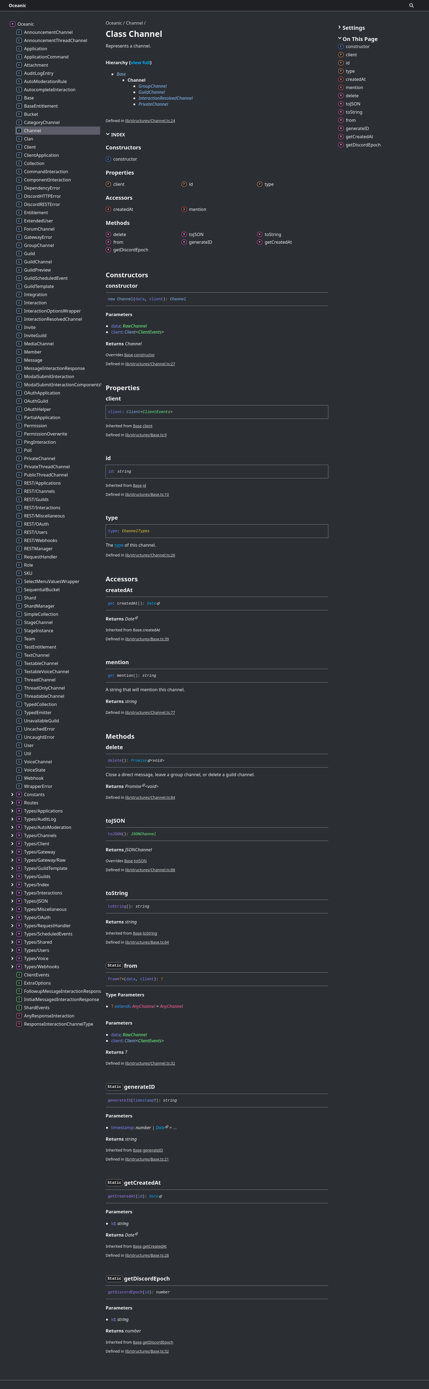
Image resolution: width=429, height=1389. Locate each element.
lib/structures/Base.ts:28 (147, 1255)
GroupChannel (152, 86)
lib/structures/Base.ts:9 (146, 434)
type (118, 545)
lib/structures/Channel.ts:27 (150, 363)
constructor (144, 354)
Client (129, 332)
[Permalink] (142, 286)
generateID (153, 1150)
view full (140, 62)
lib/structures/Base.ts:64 (147, 942)
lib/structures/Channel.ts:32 (150, 1063)
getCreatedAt (155, 1246)
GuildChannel (151, 92)
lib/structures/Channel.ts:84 (150, 797)
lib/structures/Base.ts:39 (147, 638)
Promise (139, 760)
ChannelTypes (136, 531)
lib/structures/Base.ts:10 (147, 494)
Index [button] (115, 134)
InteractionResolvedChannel (165, 98)
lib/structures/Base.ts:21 (147, 1159)
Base (121, 74)
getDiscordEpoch (158, 1342)
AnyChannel (143, 1006)
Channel (134, 23)
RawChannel (135, 326)
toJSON (140, 860)
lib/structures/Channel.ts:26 (150, 555)
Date (151, 603)
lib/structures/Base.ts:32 (147, 1351)
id (144, 485)
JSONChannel (143, 834)
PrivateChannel (153, 104)
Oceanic (17, 5)
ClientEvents (149, 332)
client (148, 425)
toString (150, 933)
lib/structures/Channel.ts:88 (150, 869)
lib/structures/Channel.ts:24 (150, 120)
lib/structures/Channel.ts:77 (150, 712)
